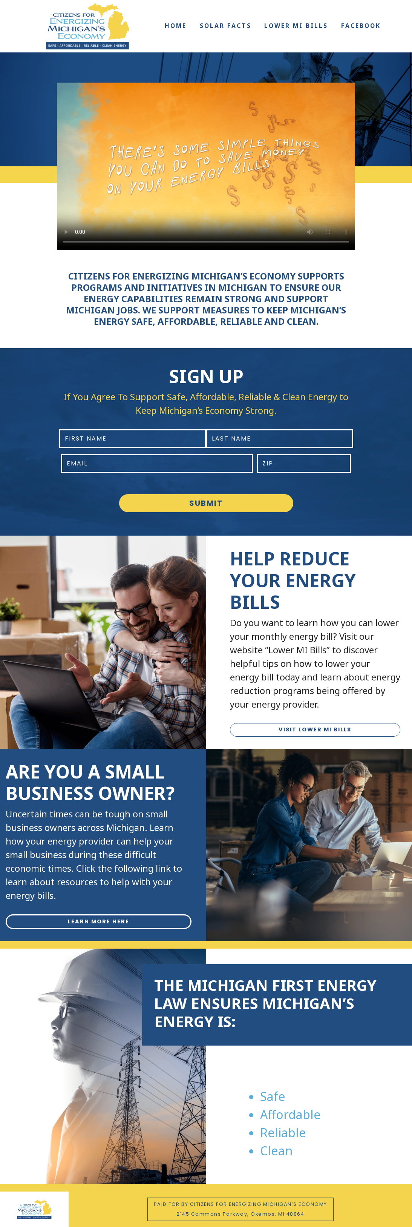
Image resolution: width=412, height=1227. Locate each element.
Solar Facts (225, 25)
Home (176, 25)
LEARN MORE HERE (98, 921)
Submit (206, 503)
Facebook (361, 25)
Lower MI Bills (296, 25)
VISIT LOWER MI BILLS (315, 729)
